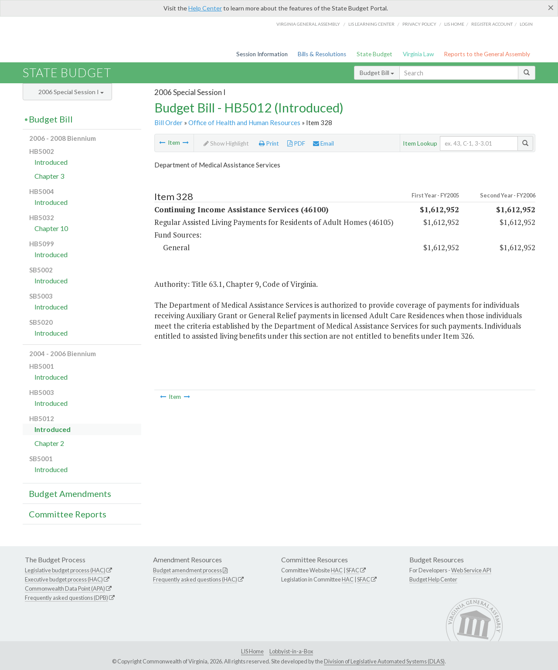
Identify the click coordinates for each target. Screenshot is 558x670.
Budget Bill (377, 72)
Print (269, 143)
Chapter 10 (51, 228)
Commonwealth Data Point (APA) (65, 588)
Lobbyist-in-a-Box (291, 651)
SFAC (352, 570)
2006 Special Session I (71, 91)
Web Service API (471, 570)
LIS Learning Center (371, 24)
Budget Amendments (70, 493)
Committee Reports (67, 514)
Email (323, 143)
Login (526, 24)
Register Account (492, 24)
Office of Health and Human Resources (244, 122)
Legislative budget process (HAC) (65, 570)
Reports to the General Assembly (487, 54)
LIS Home (252, 651)
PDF (296, 143)
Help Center (205, 8)
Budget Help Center (433, 579)
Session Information (262, 54)
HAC (337, 570)
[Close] (551, 7)
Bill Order (168, 122)
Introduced (51, 162)
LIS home (454, 24)
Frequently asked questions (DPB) (66, 597)
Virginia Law (418, 54)
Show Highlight (226, 143)
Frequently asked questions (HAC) (195, 579)
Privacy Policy (419, 24)
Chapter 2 (49, 443)
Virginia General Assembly (308, 24)
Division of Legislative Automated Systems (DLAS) (384, 661)
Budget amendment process (187, 570)
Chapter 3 (49, 176)
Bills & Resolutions (322, 54)
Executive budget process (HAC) (64, 579)
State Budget (374, 54)
